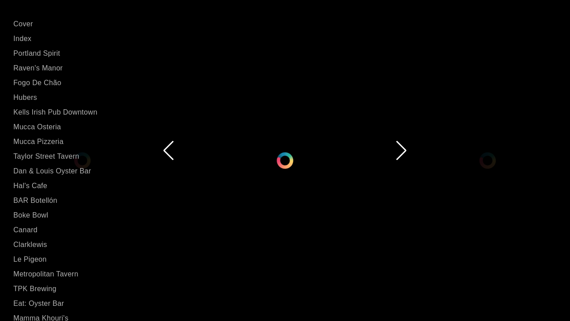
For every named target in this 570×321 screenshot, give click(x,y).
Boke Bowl (30, 215)
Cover (23, 24)
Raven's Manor (38, 68)
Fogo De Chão (37, 82)
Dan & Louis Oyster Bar (52, 171)
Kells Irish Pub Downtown (55, 112)
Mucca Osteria (37, 127)
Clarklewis (30, 244)
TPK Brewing (35, 288)
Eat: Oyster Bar (38, 303)
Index (22, 38)
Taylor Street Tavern (46, 156)
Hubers (25, 97)
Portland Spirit (36, 53)
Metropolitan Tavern (45, 274)
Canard (25, 230)
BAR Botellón (35, 200)
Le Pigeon (30, 259)
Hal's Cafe (30, 185)
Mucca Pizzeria (38, 141)
